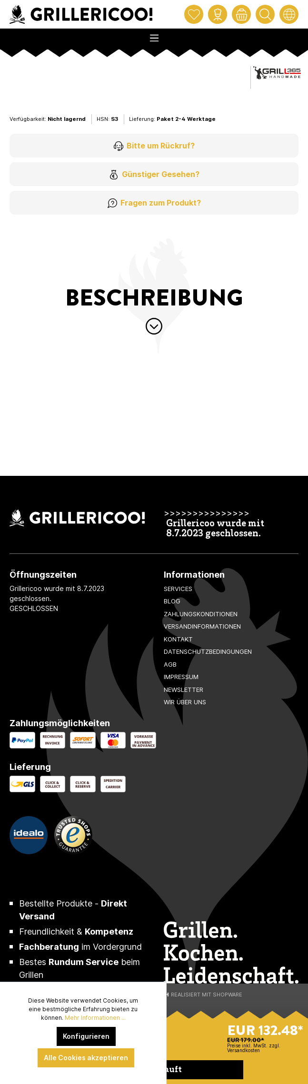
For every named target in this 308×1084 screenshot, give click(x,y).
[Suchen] (265, 14)
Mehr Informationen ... (95, 1017)
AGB (170, 664)
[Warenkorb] (241, 14)
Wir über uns (185, 702)
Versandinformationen (202, 626)
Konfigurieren (86, 1036)
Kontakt (178, 639)
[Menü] (154, 35)
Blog (172, 601)
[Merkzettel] (193, 14)
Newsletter (183, 689)
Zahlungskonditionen (201, 614)
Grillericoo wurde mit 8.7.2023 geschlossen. (215, 529)
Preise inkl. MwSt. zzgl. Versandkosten (253, 1048)
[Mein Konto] (217, 14)
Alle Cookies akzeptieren (86, 1058)
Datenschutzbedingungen (208, 651)
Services (178, 588)
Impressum (181, 676)
